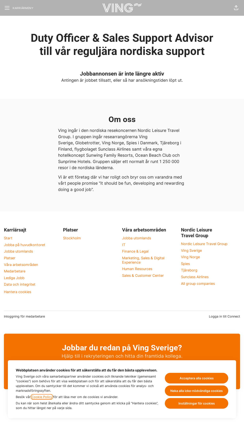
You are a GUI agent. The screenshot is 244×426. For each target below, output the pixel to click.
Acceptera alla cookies (197, 378)
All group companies (198, 284)
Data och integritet (19, 284)
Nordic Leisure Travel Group (204, 244)
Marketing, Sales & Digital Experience (143, 260)
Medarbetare (14, 271)
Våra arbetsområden (21, 265)
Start (8, 238)
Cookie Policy (42, 397)
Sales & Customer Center (143, 275)
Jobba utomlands (18, 251)
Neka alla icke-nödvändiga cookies (196, 391)
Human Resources (137, 269)
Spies (185, 264)
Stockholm (72, 238)
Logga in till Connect (224, 316)
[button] (236, 7)
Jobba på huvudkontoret (24, 245)
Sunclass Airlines (195, 277)
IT (123, 245)
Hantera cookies (17, 292)
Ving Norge (190, 257)
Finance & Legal (135, 251)
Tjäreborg (189, 270)
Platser (9, 258)
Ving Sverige (191, 250)
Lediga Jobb (14, 278)
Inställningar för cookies (196, 403)
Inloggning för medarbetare (24, 316)
